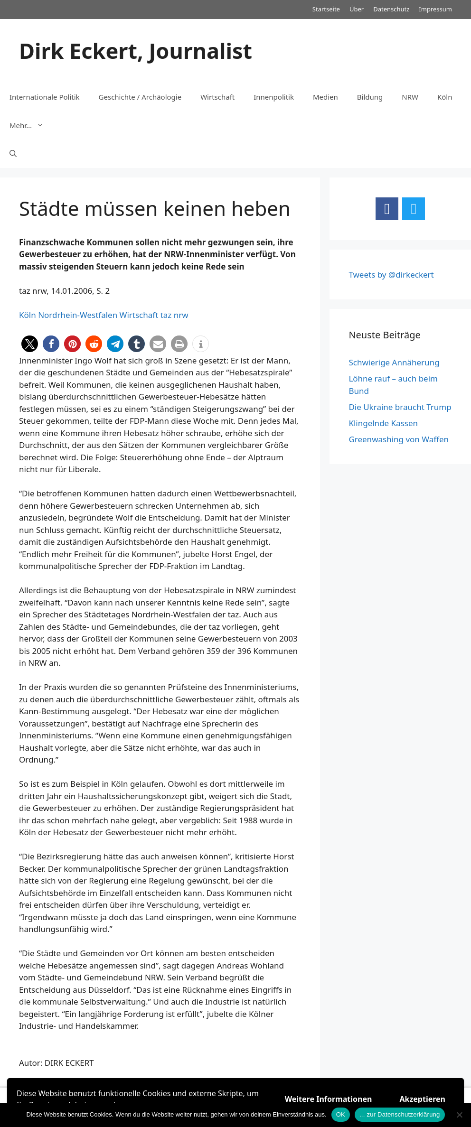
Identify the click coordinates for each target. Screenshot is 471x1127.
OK (340, 1114)
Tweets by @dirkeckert (391, 274)
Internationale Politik (44, 97)
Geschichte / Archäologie (140, 97)
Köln (444, 97)
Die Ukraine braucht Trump (400, 406)
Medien (325, 97)
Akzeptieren (422, 1099)
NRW (410, 97)
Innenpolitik (274, 97)
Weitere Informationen (328, 1099)
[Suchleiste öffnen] (13, 154)
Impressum (435, 9)
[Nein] (459, 1114)
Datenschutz (391, 9)
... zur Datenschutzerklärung (399, 1114)
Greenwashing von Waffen (399, 439)
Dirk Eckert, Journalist (135, 50)
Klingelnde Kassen (383, 423)
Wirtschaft (217, 97)
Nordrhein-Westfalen (77, 314)
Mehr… (31, 125)
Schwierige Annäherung (394, 362)
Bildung (370, 97)
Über (356, 9)
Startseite (326, 9)
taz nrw (174, 314)
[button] (29, 343)
